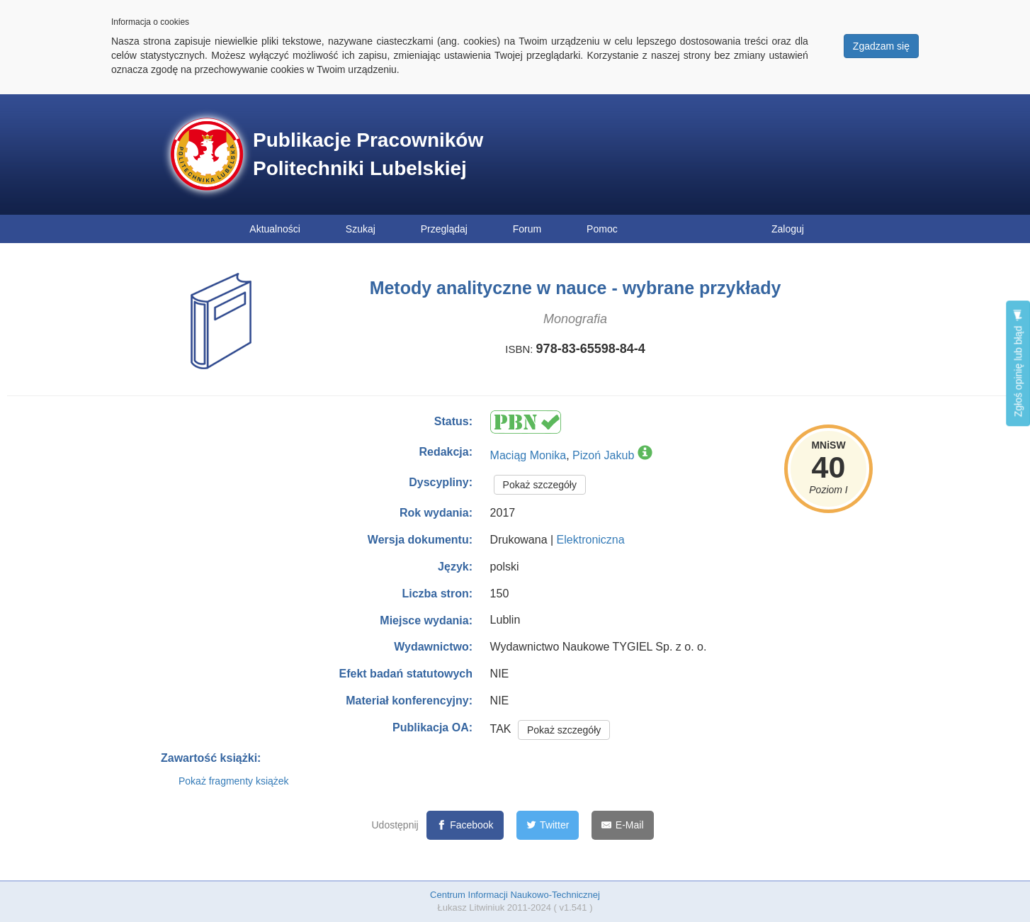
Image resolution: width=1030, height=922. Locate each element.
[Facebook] (465, 825)
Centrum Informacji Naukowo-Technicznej (515, 894)
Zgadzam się (881, 46)
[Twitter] (547, 825)
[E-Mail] (622, 825)
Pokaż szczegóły (540, 484)
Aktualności (274, 229)
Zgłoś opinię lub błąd (1018, 363)
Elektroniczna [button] (591, 540)
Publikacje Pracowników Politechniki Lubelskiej (368, 154)
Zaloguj (787, 229)
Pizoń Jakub (603, 455)
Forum (527, 229)
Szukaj (360, 229)
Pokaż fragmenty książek (234, 781)
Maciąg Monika (528, 455)
